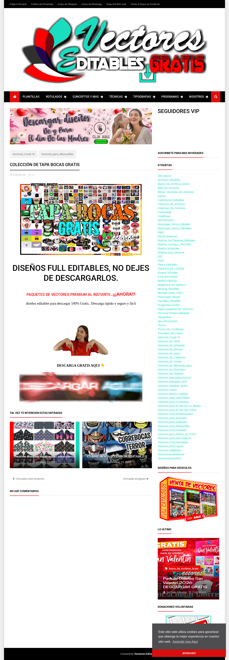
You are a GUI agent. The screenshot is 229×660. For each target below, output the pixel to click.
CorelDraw (164, 216)
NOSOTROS (198, 97)
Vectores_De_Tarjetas (170, 373)
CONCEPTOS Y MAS (88, 97)
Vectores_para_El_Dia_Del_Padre (177, 409)
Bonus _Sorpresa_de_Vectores (176, 192)
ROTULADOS (56, 97)
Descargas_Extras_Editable (174, 224)
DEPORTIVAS (165, 220)
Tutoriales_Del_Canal (170, 333)
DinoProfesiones (167, 236)
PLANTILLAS (31, 96)
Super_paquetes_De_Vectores (175, 309)
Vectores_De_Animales (171, 345)
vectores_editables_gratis (173, 385)
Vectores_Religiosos (170, 450)
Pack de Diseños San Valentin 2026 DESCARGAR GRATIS (185, 582)
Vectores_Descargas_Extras (174, 377)
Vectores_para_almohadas (174, 397)
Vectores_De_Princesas (171, 369)
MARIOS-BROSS (167, 280)
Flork (161, 260)
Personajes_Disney (169, 296)
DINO (161, 232)
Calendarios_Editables (171, 200)
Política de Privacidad (42, 4)
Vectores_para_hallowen (172, 422)
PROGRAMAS (172, 97)
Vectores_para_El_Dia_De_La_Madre (179, 405)
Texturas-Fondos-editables (173, 313)
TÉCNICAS (118, 97)
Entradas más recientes (28, 478)
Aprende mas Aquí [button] (185, 641)
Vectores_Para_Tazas (170, 446)
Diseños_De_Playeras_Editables (176, 240)
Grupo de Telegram (68, 4)
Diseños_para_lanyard (171, 252)
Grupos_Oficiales (168, 272)
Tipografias (164, 317)
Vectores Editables (145, 653)
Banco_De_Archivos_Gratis (174, 183)
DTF (160, 256)
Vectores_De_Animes (170, 349)
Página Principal (18, 4)
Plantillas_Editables (169, 301)
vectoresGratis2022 (169, 458)
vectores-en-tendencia (171, 454)
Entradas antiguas (135, 478)
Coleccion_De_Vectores (171, 208)
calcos (161, 196)
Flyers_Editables (167, 264)
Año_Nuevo (164, 175)
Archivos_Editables (169, 179)
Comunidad (165, 212)
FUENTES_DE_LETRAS (171, 268)
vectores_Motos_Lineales (173, 393)
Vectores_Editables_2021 (173, 381)
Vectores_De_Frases (170, 361)
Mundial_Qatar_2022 (170, 292)
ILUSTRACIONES (168, 276)
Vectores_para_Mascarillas (57, 154)
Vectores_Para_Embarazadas (175, 414)
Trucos (162, 325)
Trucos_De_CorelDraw (171, 329)
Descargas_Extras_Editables (174, 228)
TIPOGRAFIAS (144, 97)
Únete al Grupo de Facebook (145, 4)
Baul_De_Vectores (168, 188)
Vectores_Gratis (167, 389)
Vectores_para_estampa (172, 418)
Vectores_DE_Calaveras (172, 357)
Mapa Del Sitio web (117, 4)
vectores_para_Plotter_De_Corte (177, 434)
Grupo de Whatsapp (92, 4)
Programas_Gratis (169, 305)
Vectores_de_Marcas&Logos (175, 365)
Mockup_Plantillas (168, 288)
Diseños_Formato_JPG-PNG (174, 244)
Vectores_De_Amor (169, 341)
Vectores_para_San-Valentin (174, 438)
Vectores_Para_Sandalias (173, 442)
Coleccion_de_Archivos (171, 204)
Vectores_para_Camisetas (173, 401)
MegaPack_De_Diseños (171, 284)
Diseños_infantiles (168, 248)
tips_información (168, 321)
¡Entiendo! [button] (189, 653)
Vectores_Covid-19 (23, 154)
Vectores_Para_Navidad (172, 430)
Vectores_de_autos (169, 353)
